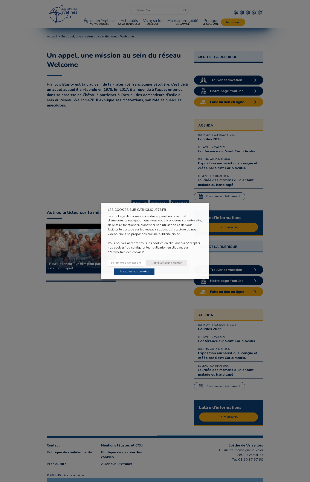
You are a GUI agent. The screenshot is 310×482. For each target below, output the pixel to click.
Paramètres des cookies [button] (126, 263)
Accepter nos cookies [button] (134, 272)
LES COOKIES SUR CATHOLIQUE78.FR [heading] (137, 210)
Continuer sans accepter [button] (166, 263)
